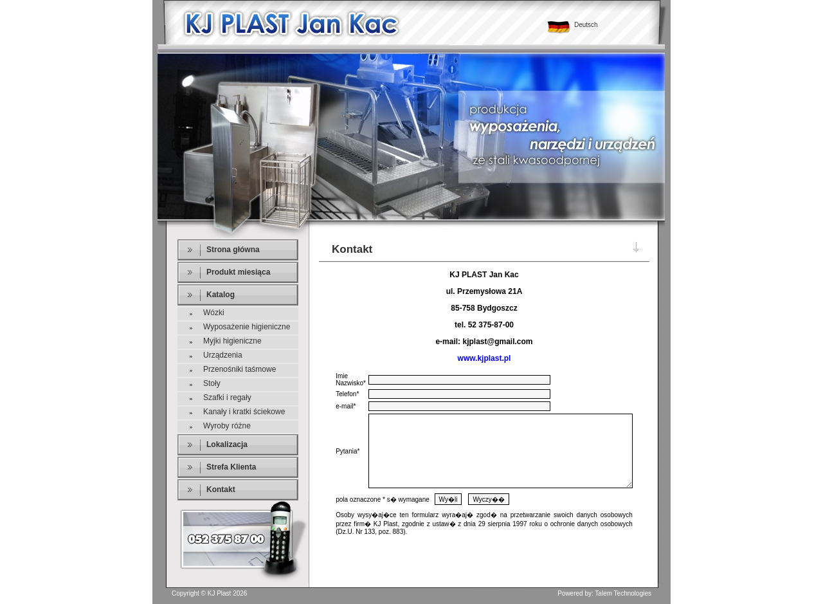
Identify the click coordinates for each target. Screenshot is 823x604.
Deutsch (586, 24)
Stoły (212, 383)
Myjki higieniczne (232, 340)
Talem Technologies (623, 593)
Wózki (213, 312)
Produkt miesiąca (238, 272)
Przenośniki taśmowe (239, 369)
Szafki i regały (227, 397)
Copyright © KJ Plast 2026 (209, 593)
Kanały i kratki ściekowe (244, 411)
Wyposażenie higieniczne (246, 326)
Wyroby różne (227, 425)
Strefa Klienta (231, 466)
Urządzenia (222, 355)
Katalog (220, 294)
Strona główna (233, 249)
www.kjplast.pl (484, 358)
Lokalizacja (227, 444)
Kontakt (220, 489)
